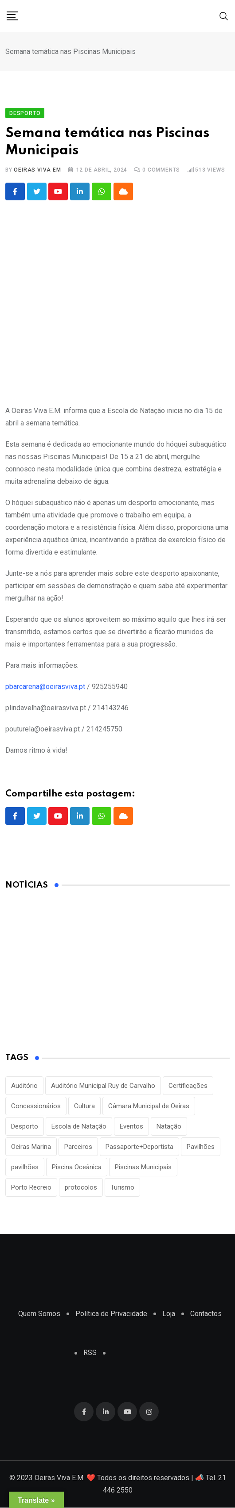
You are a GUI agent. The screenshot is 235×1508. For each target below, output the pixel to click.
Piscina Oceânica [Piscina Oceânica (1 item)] (77, 1167)
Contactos (206, 1314)
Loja (168, 1314)
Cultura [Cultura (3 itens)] (84, 1106)
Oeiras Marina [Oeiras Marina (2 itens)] (31, 1147)
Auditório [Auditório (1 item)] (24, 1086)
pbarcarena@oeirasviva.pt (45, 686)
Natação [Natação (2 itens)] (169, 1127)
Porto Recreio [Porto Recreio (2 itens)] (31, 1188)
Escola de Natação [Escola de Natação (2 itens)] (78, 1127)
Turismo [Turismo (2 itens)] (122, 1188)
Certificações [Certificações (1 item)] (188, 1086)
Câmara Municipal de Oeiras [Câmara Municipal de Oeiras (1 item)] (148, 1106)
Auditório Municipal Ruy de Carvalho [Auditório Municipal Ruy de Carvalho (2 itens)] (103, 1086)
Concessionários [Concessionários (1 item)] (36, 1106)
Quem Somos (39, 1314)
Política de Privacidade (111, 1314)
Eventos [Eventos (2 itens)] (131, 1127)
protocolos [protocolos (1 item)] (81, 1188)
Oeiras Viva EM (37, 170)
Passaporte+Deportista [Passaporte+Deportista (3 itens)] (139, 1147)
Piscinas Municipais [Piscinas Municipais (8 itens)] (143, 1167)
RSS (90, 1353)
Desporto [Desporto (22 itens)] (24, 1127)
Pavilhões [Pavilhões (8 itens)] (201, 1147)
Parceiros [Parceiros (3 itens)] (78, 1147)
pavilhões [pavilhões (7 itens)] (25, 1167)
